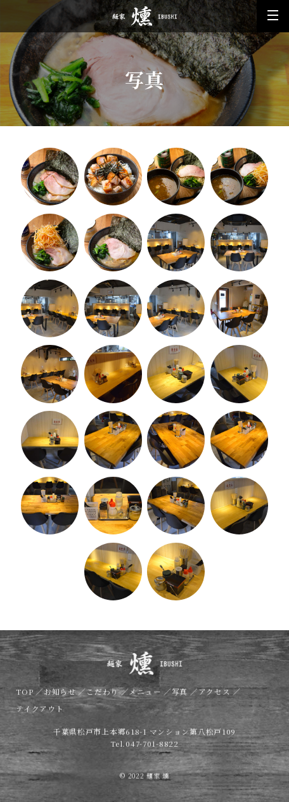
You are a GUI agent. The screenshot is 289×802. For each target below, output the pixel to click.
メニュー (146, 697)
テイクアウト (39, 714)
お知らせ (61, 697)
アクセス (215, 697)
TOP (25, 697)
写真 (181, 697)
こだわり (103, 697)
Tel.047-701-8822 (144, 749)
